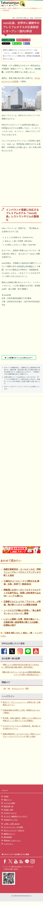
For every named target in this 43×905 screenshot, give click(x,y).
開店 (27, 688)
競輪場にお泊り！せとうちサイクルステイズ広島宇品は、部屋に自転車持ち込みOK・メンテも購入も (22, 593)
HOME (6, 796)
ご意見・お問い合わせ (12, 824)
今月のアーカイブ (10, 813)
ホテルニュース (18, 688)
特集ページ (8, 800)
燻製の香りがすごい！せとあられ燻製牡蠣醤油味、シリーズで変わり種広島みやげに (22, 673)
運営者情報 (8, 837)
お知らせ (21, 830)
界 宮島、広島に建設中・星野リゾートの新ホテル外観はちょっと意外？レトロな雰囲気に (22, 719)
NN (9, 688)
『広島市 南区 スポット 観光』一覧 (17, 633)
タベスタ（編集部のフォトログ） (16, 816)
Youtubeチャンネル (11, 820)
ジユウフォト (8, 844)
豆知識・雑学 (8, 810)
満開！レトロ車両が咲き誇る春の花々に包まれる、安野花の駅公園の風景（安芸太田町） (20, 666)
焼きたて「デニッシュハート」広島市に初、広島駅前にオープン (22, 703)
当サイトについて (10, 830)
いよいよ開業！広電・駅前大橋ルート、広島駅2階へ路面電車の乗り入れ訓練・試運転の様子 (22, 622)
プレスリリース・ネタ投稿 (13, 827)
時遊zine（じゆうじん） (12, 840)
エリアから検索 (9, 803)
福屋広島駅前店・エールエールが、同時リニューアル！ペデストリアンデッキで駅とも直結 (22, 572)
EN (5, 688)
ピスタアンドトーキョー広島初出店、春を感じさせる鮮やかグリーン (22, 727)
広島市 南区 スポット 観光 (23, 40)
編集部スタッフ (9, 834)
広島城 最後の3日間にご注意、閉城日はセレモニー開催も (21, 711)
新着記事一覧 (8, 806)
